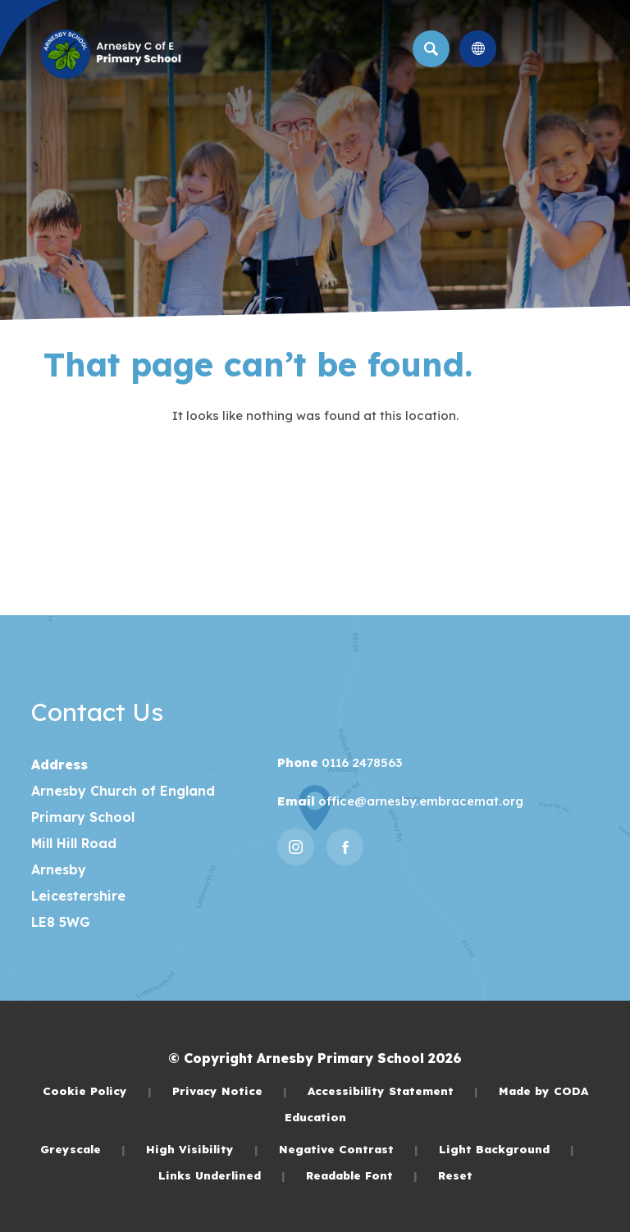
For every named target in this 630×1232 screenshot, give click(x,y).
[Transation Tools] (477, 48)
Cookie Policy (97, 1090)
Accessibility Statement (393, 1090)
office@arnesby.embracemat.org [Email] (419, 801)
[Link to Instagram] (295, 846)
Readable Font (362, 1175)
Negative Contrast (348, 1149)
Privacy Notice (229, 1090)
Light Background (506, 1149)
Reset (455, 1175)
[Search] (431, 48)
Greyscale (83, 1149)
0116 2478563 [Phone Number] (360, 762)
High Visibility (202, 1149)
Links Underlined (221, 1175)
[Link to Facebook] (344, 846)
